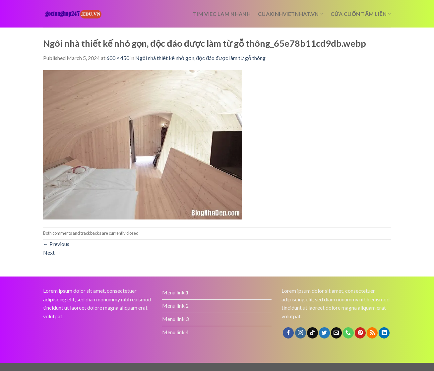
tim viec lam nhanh (222, 14)
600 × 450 (117, 58)
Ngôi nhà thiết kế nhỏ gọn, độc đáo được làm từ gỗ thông (200, 58)
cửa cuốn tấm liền (361, 14)
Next (52, 252)
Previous (56, 244)
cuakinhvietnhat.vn (290, 14)
